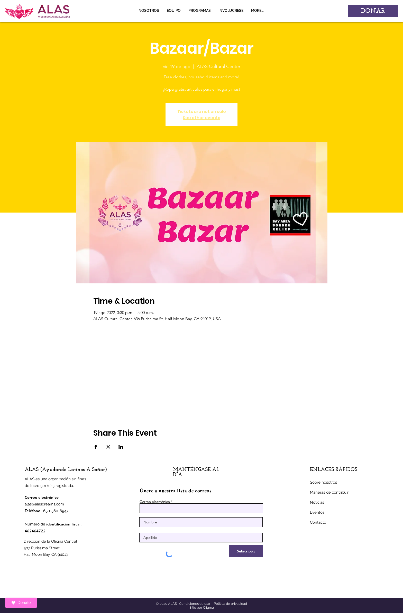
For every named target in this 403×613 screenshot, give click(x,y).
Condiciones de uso (194, 604)
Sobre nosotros (323, 482)
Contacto (318, 522)
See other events (201, 118)
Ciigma (208, 607)
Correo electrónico (155, 501)
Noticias (317, 502)
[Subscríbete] (246, 551)
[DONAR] (373, 11)
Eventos (317, 512)
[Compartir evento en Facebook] (95, 447)
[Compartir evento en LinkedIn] (120, 447)
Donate (21, 602)
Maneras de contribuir (329, 492)
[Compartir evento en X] (108, 447)
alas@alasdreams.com (44, 504)
